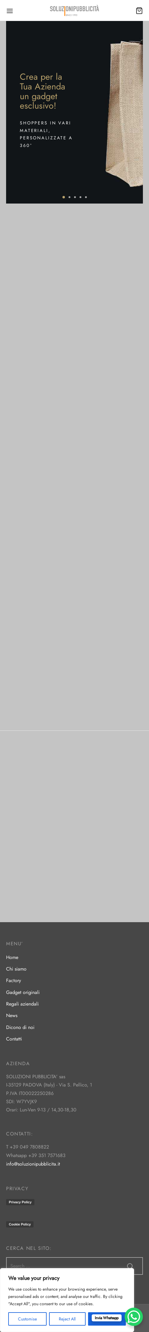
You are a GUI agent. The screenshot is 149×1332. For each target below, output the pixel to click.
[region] (67, 1300)
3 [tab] (75, 197)
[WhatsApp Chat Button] (134, 1317)
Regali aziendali (22, 1003)
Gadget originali (23, 992)
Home (12, 957)
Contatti (14, 1038)
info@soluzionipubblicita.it (33, 1163)
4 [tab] (80, 197)
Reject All (67, 1319)
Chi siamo (16, 968)
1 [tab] (63, 197)
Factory (13, 980)
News (11, 1015)
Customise (27, 1319)
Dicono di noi (20, 1027)
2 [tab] (69, 197)
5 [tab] (86, 197)
